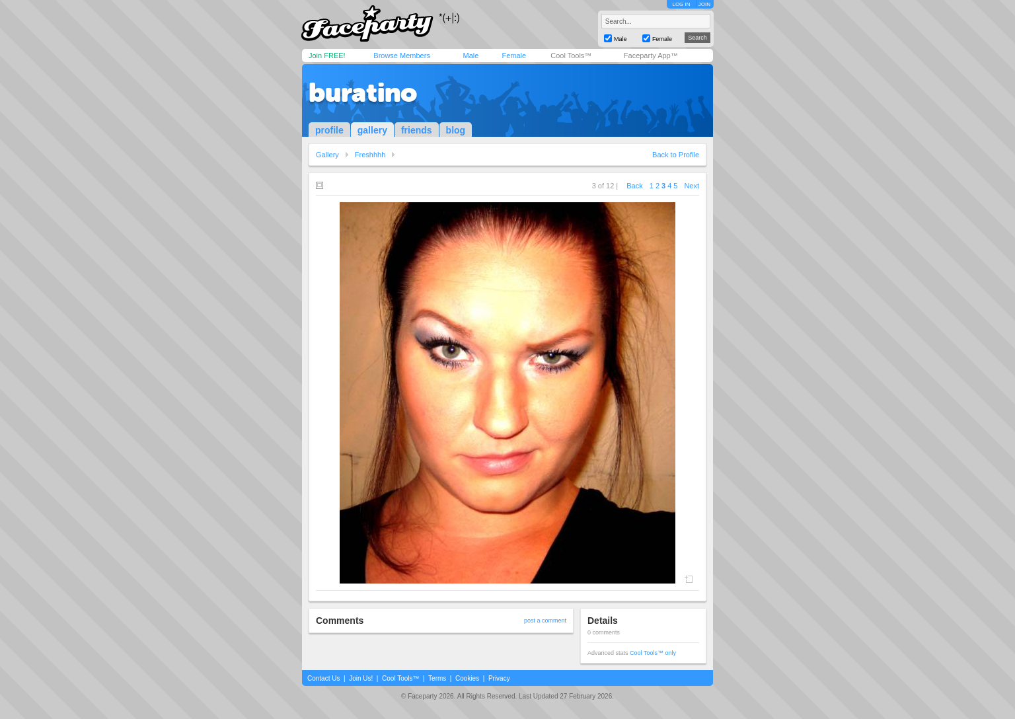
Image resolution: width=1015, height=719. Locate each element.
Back (634, 186)
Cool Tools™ (570, 55)
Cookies (467, 678)
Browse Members (401, 55)
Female (514, 55)
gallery (372, 130)
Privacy (499, 678)
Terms (437, 678)
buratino (363, 92)
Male (470, 55)
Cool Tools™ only (653, 653)
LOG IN (681, 4)
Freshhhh (370, 155)
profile (329, 130)
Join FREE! (327, 55)
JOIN (704, 4)
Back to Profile (675, 155)
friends (416, 130)
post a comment (545, 620)
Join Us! (361, 678)
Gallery (327, 155)
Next (691, 186)
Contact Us (323, 678)
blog (456, 130)
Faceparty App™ (651, 55)
